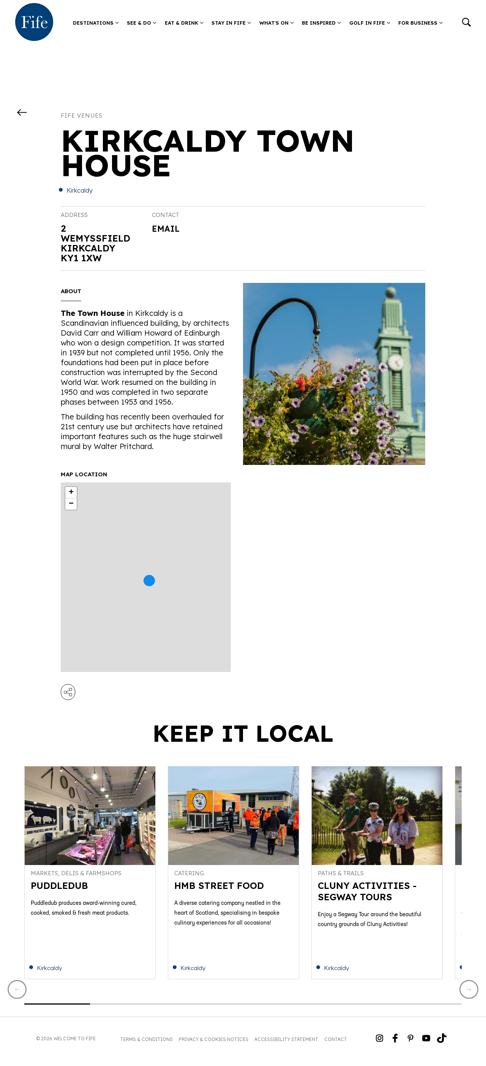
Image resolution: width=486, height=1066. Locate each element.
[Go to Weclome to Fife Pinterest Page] (410, 1044)
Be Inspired (321, 23)
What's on (276, 23)
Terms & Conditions (146, 1045)
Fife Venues (82, 115)
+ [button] (71, 492)
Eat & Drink (184, 23)
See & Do (141, 23)
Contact (335, 1045)
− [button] (71, 504)
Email (167, 228)
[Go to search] (466, 23)
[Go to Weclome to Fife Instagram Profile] (379, 1044)
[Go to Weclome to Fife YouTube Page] (426, 1044)
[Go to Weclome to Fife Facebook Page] (395, 1044)
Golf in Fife (369, 23)
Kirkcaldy (79, 190)
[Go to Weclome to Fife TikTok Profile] (442, 1044)
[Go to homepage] (34, 22)
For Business (420, 23)
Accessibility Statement (286, 1045)
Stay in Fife (231, 23)
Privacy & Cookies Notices (213, 1045)
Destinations (96, 23)
